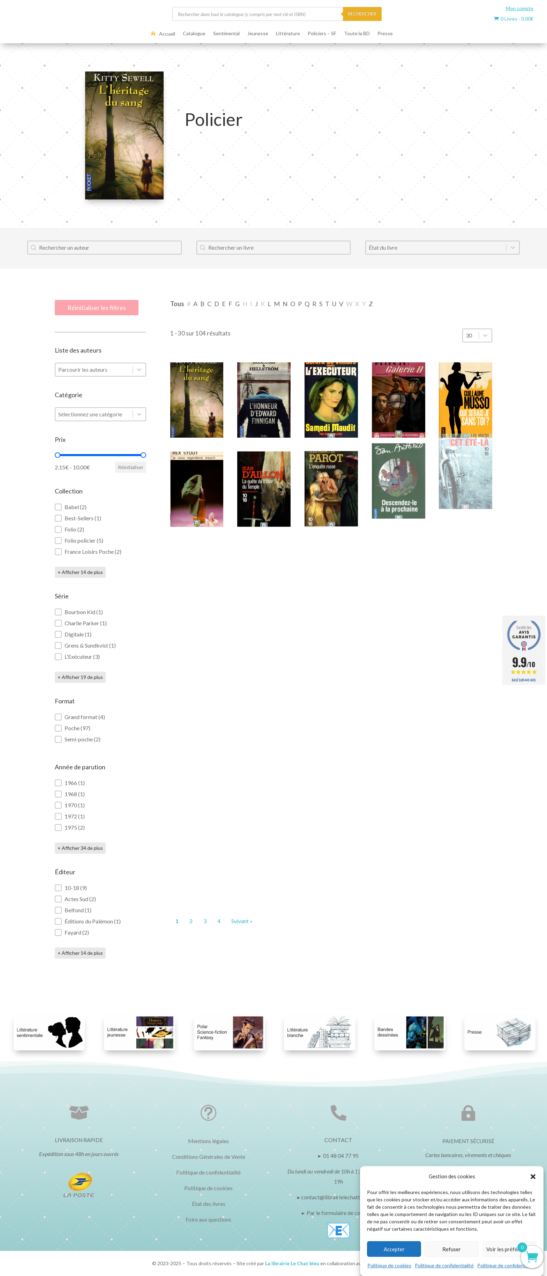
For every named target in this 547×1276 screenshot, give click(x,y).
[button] (533, 1176)
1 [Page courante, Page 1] (177, 921)
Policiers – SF (322, 33)
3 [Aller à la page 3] (205, 921)
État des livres (208, 1203)
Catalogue (194, 33)
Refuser (451, 1249)
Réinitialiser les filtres (96, 307)
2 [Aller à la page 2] (191, 921)
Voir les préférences (509, 1249)
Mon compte (519, 8)
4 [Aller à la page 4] (218, 921)
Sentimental (226, 33)
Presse (385, 33)
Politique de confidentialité (444, 1265)
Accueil (167, 34)
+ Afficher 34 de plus (80, 848)
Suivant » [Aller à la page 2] (242, 921)
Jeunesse (257, 33)
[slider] (57, 455)
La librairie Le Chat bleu (292, 1263)
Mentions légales (208, 1141)
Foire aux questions (208, 1219)
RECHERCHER (362, 13)
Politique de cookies (389, 1265)
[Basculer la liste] (513, 247)
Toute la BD (357, 33)
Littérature (288, 33)
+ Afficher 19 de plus (80, 677)
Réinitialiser (130, 467)
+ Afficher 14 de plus (80, 572)
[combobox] (104, 248)
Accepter (394, 1249)
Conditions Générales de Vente (208, 1156)
